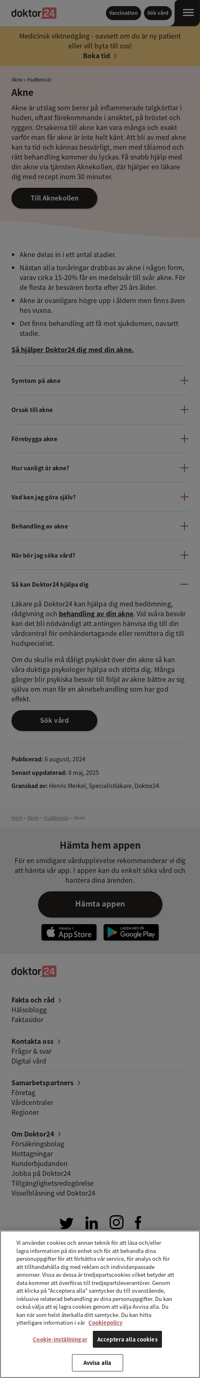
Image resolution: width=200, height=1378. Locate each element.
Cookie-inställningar (60, 1339)
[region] (100, 1304)
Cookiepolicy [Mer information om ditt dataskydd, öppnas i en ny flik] (105, 1322)
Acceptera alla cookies (127, 1339)
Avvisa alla (97, 1363)
